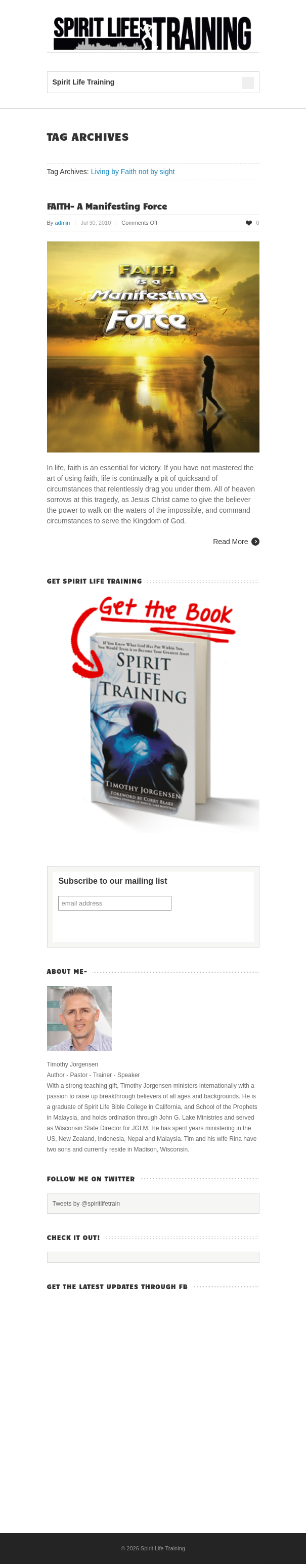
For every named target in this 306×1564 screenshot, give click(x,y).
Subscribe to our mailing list (112, 881)
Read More (230, 542)
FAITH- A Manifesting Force (107, 206)
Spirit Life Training (163, 1548)
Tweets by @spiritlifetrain (86, 1203)
